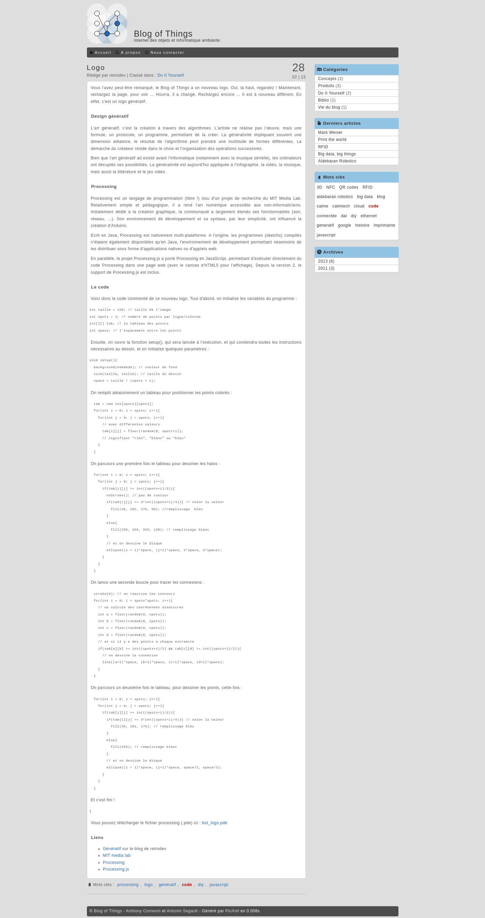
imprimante (384, 225)
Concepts (327, 78)
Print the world (332, 139)
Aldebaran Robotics (337, 161)
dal (344, 216)
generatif (167, 884)
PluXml (232, 911)
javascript (218, 884)
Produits (326, 85)
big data (365, 196)
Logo (96, 67)
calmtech (341, 206)
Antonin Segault (182, 911)
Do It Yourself (170, 75)
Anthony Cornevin (143, 911)
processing (127, 884)
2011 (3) (326, 268)
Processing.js (116, 869)
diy (201, 884)
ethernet (369, 216)
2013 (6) (326, 261)
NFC (330, 187)
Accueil (103, 52)
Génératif (112, 848)
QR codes (348, 187)
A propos (131, 52)
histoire (362, 225)
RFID (323, 147)
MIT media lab (117, 855)
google (344, 225)
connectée (327, 216)
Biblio (323, 100)
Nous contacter (168, 52)
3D (319, 187)
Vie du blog (329, 107)
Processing (114, 862)
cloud (359, 206)
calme (323, 206)
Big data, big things (337, 154)
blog (381, 196)
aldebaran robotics (335, 196)
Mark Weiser (330, 132)
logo (148, 884)
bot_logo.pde (214, 822)
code (187, 884)
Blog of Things (163, 33)
